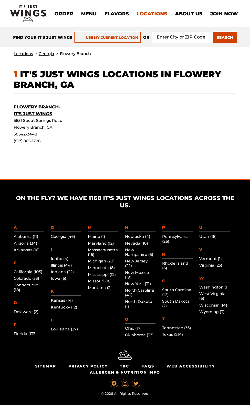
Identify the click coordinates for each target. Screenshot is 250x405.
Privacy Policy (88, 366)
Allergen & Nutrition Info (125, 372)
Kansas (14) (62, 300)
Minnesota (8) (101, 267)
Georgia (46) (63, 236)
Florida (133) (25, 333)
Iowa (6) (58, 278)
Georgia (46, 53)
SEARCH (225, 37)
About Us (188, 14)
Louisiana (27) (64, 329)
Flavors (116, 14)
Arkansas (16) (27, 250)
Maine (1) (96, 236)
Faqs (147, 366)
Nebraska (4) (137, 236)
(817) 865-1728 (27, 141)
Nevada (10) (136, 243)
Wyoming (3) (211, 311)
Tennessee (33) (176, 328)
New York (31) (138, 283)
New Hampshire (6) (139, 252)
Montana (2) (100, 287)
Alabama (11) (26, 236)
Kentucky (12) (64, 307)
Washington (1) (214, 287)
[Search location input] (182, 37)
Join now (224, 14)
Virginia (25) (210, 265)
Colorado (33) (26, 278)
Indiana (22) (62, 272)
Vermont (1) (210, 258)
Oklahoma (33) (139, 335)
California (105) (28, 272)
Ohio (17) (133, 328)
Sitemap (45, 366)
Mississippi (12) (102, 274)
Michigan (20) (101, 261)
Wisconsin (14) (213, 305)
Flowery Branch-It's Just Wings (37, 110)
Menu (89, 14)
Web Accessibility (191, 366)
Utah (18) (208, 236)
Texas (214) (172, 334)
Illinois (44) (61, 265)
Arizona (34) (25, 243)
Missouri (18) (100, 281)
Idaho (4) (59, 258)
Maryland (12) (101, 243)
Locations (152, 14)
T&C (124, 366)
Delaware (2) (26, 311)
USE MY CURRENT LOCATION (107, 37)
